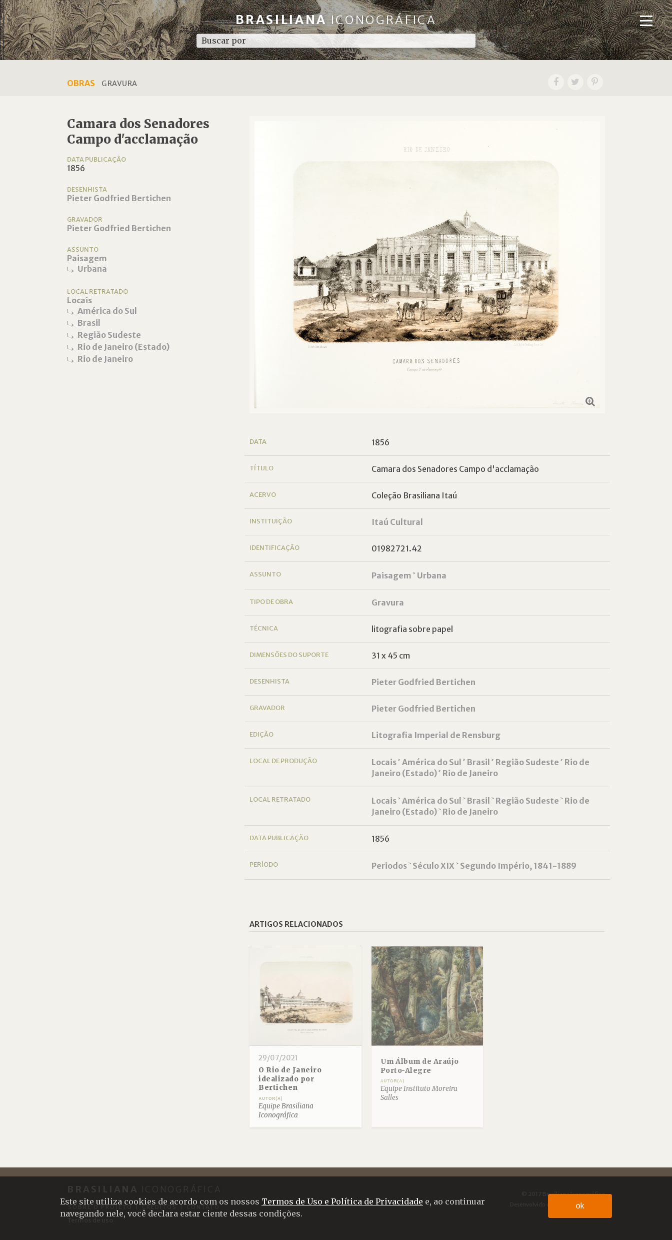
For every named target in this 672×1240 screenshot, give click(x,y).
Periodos (389, 866)
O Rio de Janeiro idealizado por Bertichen (290, 1079)
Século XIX (433, 866)
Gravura (388, 602)
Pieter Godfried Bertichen (119, 198)
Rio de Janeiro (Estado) (124, 347)
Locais (79, 300)
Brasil (89, 323)
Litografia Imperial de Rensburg (436, 735)
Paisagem (87, 258)
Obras (81, 83)
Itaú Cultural (397, 522)
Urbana (92, 269)
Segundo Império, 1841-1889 (518, 866)
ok (580, 1205)
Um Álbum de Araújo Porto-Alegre (419, 1066)
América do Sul (107, 311)
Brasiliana (336, 20)
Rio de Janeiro (105, 359)
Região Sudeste (109, 335)
